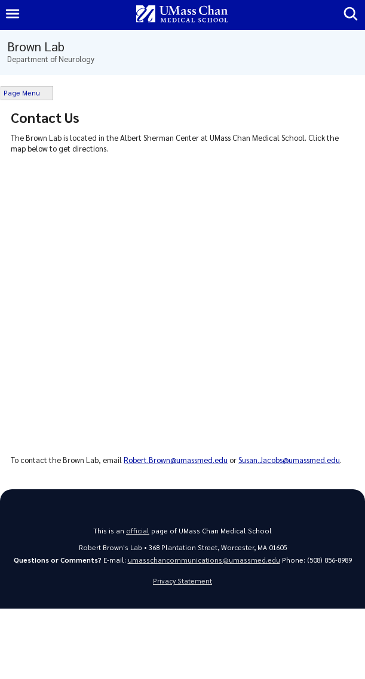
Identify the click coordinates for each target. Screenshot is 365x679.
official (137, 530)
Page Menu (22, 92)
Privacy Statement (182, 580)
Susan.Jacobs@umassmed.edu (289, 460)
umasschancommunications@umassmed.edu (204, 559)
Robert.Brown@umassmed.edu (176, 460)
